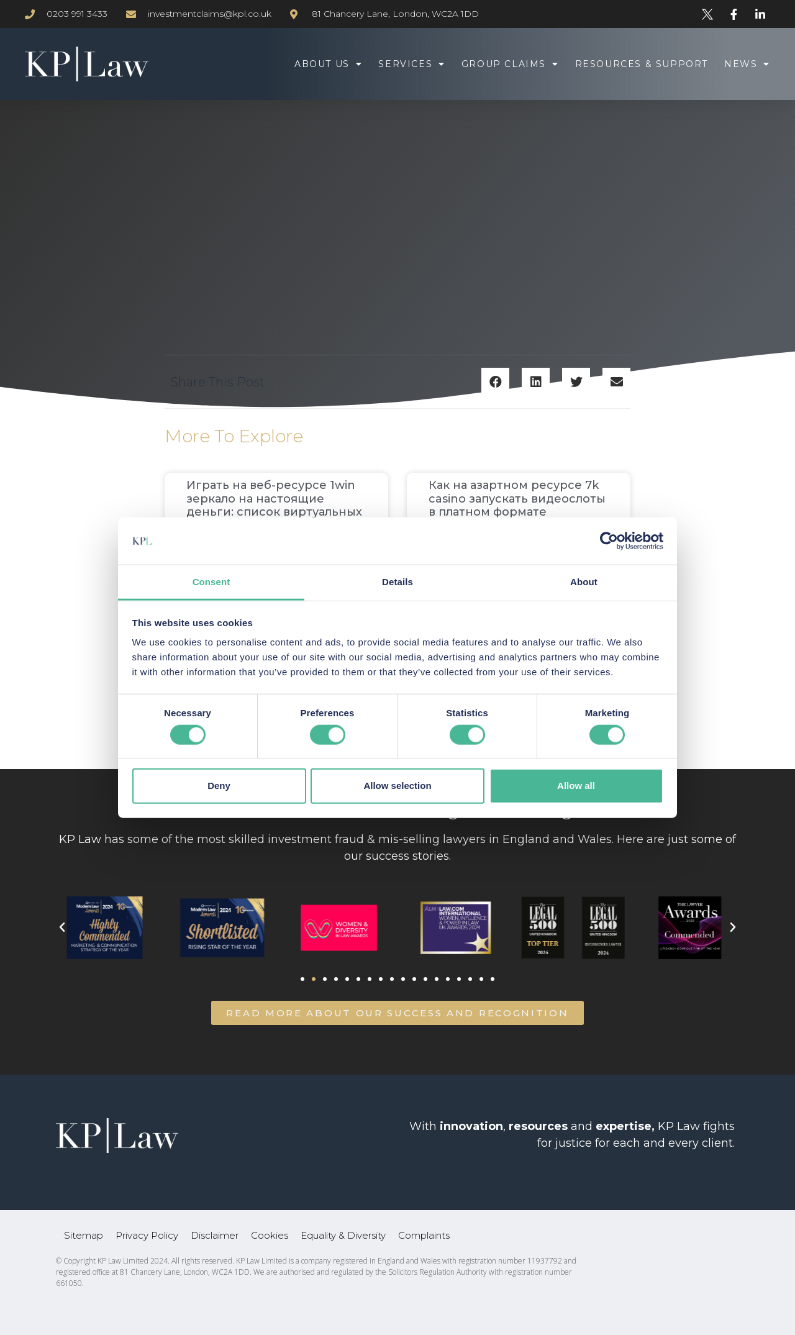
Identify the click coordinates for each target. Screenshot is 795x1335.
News (747, 64)
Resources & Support (641, 64)
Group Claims (510, 64)
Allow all (576, 785)
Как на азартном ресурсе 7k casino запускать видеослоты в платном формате (517, 498)
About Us (328, 64)
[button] (495, 382)
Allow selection (397, 785)
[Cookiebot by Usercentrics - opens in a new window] (609, 541)
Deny (218, 785)
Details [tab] (397, 581)
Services (411, 64)
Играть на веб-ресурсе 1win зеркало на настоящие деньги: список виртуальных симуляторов (274, 505)
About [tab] (583, 581)
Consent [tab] (211, 581)
